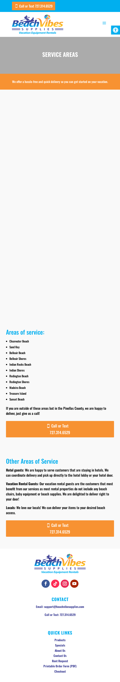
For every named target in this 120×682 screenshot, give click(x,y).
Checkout (60, 653)
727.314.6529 (68, 596)
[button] (115, 30)
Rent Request (60, 642)
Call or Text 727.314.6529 (35, 6)
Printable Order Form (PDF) (60, 647)
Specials (60, 626)
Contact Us (60, 637)
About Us (60, 632)
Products (60, 621)
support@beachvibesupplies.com (64, 588)
